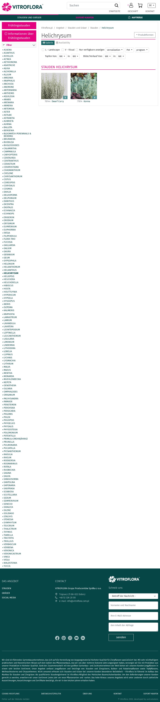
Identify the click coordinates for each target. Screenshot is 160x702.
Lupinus (8, 354)
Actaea (7, 59)
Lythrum (8, 364)
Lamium (8, 320)
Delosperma (10, 195)
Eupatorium (10, 227)
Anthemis (9, 93)
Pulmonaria (10, 445)
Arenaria (9, 102)
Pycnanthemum (12, 451)
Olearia (8, 388)
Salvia (7, 476)
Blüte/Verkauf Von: (92, 56)
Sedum (7, 498)
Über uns (87, 693)
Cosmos (8, 189)
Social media (9, 597)
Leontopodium (12, 329)
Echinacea (9, 210)
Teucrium (9, 526)
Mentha (8, 373)
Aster (7, 112)
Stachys (8, 516)
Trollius (8, 541)
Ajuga (7, 68)
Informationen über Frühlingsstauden (19, 36)
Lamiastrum (10, 317)
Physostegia (11, 429)
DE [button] (150, 5)
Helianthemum (12, 267)
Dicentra (9, 204)
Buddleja (9, 142)
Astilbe (8, 115)
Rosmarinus (10, 464)
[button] (131, 5)
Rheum (7, 457)
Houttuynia (10, 292)
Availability (63, 42)
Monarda (9, 376)
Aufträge (135, 17)
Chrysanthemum (13, 176)
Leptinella (9, 333)
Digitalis (8, 207)
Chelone (8, 173)
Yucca (7, 566)
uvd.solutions (152, 699)
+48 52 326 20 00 (65, 597)
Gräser (6, 593)
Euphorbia (10, 230)
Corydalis (9, 186)
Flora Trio (9, 239)
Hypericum (10, 295)
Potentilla (9, 436)
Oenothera (10, 385)
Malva (7, 367)
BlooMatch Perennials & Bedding (17, 134)
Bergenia (9, 130)
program (141, 50)
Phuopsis (9, 420)
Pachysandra (11, 398)
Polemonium (11, 433)
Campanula (10, 151)
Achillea (8, 56)
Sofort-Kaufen (85, 17)
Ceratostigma (11, 167)
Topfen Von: (51, 56)
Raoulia (8, 454)
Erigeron (9, 217)
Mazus (7, 370)
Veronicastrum (12, 554)
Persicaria (9, 411)
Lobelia (8, 351)
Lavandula (9, 323)
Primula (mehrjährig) (16, 439)
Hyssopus (9, 301)
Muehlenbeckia (12, 379)
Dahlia (7, 192)
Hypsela (8, 298)
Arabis (7, 99)
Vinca (7, 557)
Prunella (9, 442)
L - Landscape (52, 49)
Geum (7, 258)
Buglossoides (11, 145)
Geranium (9, 254)
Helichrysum (11, 273)
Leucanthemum (12, 336)
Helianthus (10, 270)
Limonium (9, 342)
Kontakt (149, 11)
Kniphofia (9, 314)
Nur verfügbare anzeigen (91, 49)
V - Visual (70, 49)
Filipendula (10, 236)
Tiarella (8, 535)
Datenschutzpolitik (51, 693)
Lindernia (9, 345)
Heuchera (9, 279)
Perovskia (9, 408)
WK (61, 56)
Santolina (9, 482)
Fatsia (7, 233)
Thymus (8, 532)
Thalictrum (10, 529)
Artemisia (9, 109)
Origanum (9, 395)
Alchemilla (10, 71)
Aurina (7, 124)
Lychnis (8, 357)
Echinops (9, 213)
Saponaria (9, 485)
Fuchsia (8, 242)
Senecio (8, 504)
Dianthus (9, 201)
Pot (128, 50)
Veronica (9, 550)
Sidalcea (8, 507)
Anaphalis (9, 81)
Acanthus (9, 53)
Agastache (9, 65)
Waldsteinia (10, 563)
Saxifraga (9, 488)
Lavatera (8, 327)
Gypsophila (10, 261)
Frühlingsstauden (19, 25)
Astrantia (9, 118)
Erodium (8, 220)
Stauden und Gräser (29, 17)
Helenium (9, 264)
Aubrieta (8, 121)
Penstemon (10, 405)
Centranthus (11, 161)
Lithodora (9, 348)
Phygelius (9, 423)
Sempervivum (11, 501)
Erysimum (9, 223)
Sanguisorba (11, 479)
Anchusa (8, 84)
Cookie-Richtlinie (11, 693)
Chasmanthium (12, 170)
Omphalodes (11, 392)
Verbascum (10, 544)
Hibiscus (8, 286)
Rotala (7, 467)
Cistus (7, 179)
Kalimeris (9, 310)
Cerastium (9, 164)
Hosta (7, 289)
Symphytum (10, 523)
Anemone (9, 87)
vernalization (114, 50)
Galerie (48, 42)
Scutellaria (10, 495)
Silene (7, 510)
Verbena (8, 547)
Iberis (7, 304)
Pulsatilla (9, 448)
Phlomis (8, 414)
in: (69, 56)
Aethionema (10, 62)
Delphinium (10, 198)
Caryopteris (10, 155)
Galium (7, 248)
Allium (7, 74)
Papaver (8, 402)
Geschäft (133, 11)
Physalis (8, 426)
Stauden (48, 67)
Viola (7, 560)
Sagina (7, 473)
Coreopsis (9, 183)
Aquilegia (9, 96)
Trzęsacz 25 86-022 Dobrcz (70, 594)
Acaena (8, 50)
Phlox (7, 417)
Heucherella (11, 282)
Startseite (114, 11)
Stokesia (8, 519)
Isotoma (8, 307)
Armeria (8, 106)
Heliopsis (9, 276)
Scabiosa (9, 491)
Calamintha (10, 148)
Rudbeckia (9, 470)
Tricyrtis (9, 538)
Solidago (9, 513)
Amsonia (8, 78)
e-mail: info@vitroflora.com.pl (72, 601)
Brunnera (9, 139)
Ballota (8, 127)
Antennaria (10, 90)
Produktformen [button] (145, 35)
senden (121, 637)
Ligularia (9, 339)
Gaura (7, 251)
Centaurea (9, 158)
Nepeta (7, 382)
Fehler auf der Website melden (15, 699)
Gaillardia (9, 245)
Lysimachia (9, 361)
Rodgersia (9, 461)
